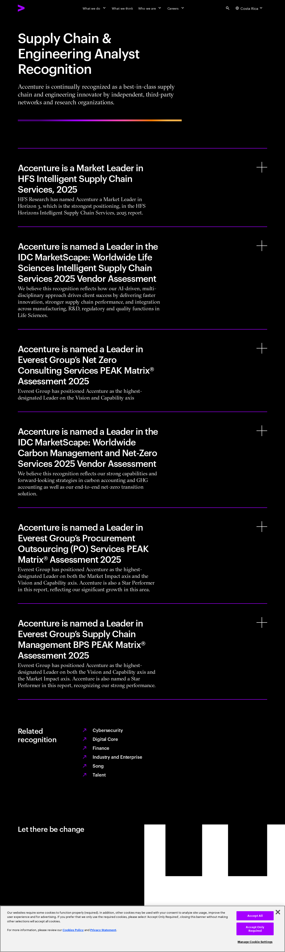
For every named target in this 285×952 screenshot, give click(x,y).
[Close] (278, 912)
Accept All (255, 915)
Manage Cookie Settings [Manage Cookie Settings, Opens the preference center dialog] (255, 941)
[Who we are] (150, 8)
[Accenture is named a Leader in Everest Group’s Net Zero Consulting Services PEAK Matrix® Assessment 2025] (142, 371)
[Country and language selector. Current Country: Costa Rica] (249, 8)
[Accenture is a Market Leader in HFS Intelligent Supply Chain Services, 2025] (142, 187)
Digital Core (105, 739)
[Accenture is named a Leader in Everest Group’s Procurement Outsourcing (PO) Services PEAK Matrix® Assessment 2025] (142, 555)
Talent (99, 774)
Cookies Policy (73, 930)
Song (98, 765)
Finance (101, 748)
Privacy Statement (103, 930)
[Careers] (176, 8)
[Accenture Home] (31, 8)
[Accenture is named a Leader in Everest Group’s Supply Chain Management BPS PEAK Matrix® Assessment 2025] (142, 651)
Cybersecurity (108, 730)
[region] (142, 929)
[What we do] (94, 8)
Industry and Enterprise (117, 757)
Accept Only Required (255, 929)
